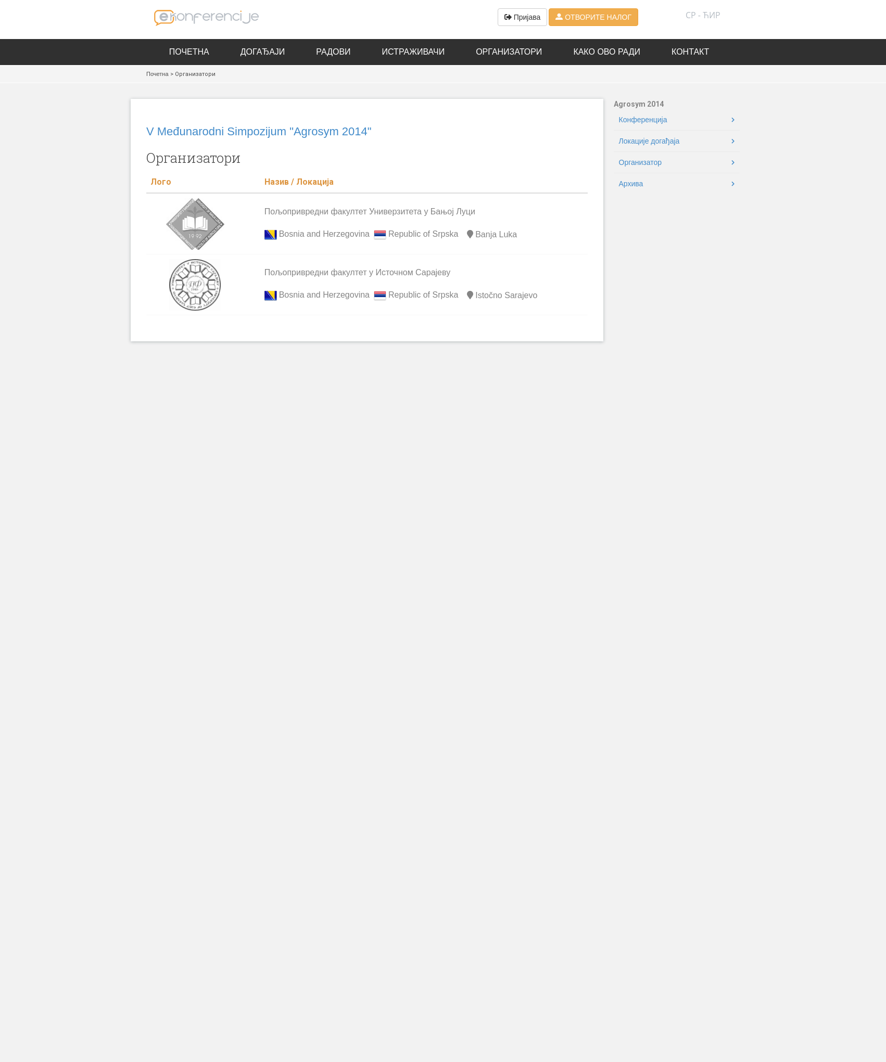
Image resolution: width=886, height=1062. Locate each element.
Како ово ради (606, 51)
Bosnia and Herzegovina (324, 234)
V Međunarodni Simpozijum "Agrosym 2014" (259, 131)
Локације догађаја (649, 141)
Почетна (189, 51)
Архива (631, 184)
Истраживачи (413, 51)
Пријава (522, 17)
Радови (333, 51)
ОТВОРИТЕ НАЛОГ (593, 17)
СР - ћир (703, 15)
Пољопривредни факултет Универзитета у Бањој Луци (369, 211)
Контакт (690, 51)
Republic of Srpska (423, 234)
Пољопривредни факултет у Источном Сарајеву (357, 272)
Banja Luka (490, 234)
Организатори (509, 51)
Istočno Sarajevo (500, 295)
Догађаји (263, 51)
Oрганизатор (640, 162)
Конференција (643, 120)
